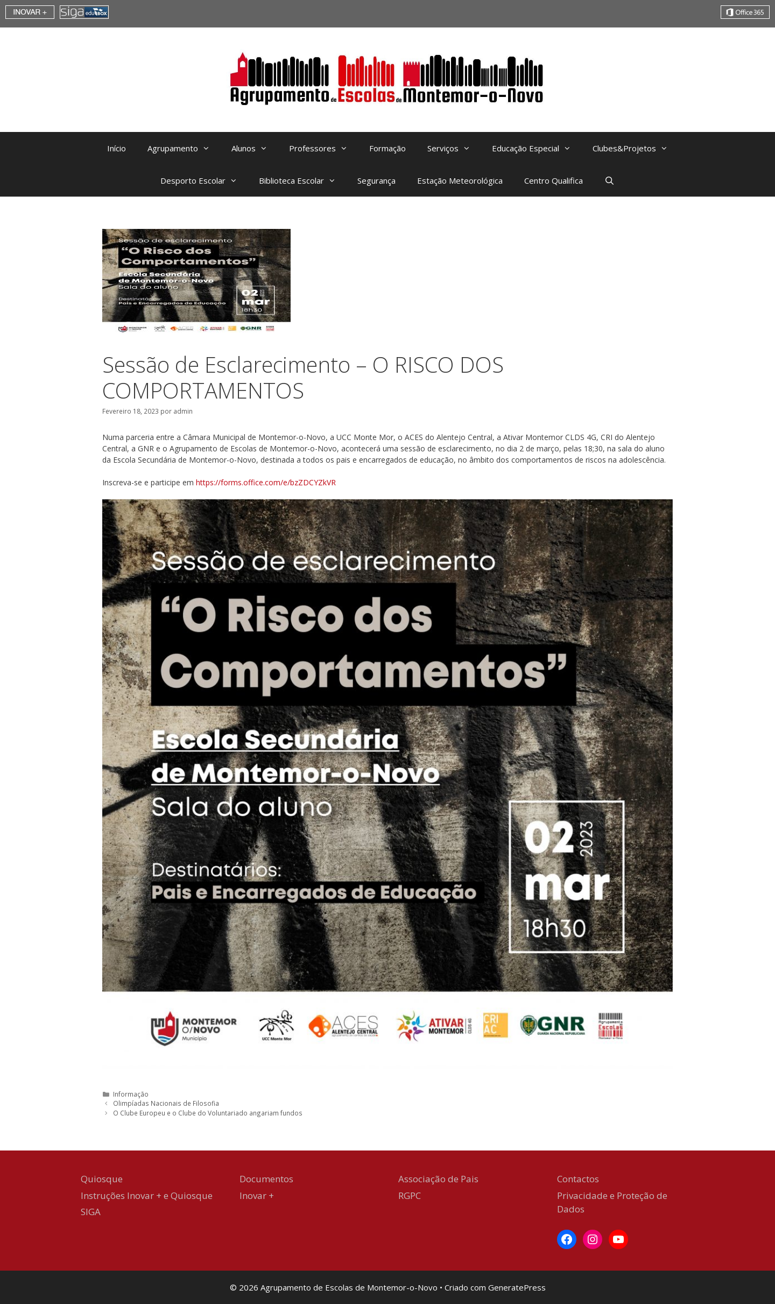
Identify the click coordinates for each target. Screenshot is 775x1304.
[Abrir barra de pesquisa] (609, 180)
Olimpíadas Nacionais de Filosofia (166, 1103)
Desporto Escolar (204, 180)
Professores (323, 148)
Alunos (254, 148)
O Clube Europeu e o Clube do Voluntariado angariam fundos (207, 1112)
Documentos (266, 1179)
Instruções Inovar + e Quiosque (147, 1195)
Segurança (376, 180)
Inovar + (256, 1195)
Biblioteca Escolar (303, 180)
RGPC (409, 1195)
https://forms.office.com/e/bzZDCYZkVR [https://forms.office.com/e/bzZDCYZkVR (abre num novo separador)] (266, 482)
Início (116, 148)
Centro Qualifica (553, 180)
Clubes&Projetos (636, 148)
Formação (387, 148)
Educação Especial (537, 148)
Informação (131, 1094)
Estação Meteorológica (460, 180)
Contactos (578, 1179)
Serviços (454, 148)
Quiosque (102, 1179)
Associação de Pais (438, 1179)
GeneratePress (517, 1287)
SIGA (91, 1211)
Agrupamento (184, 148)
